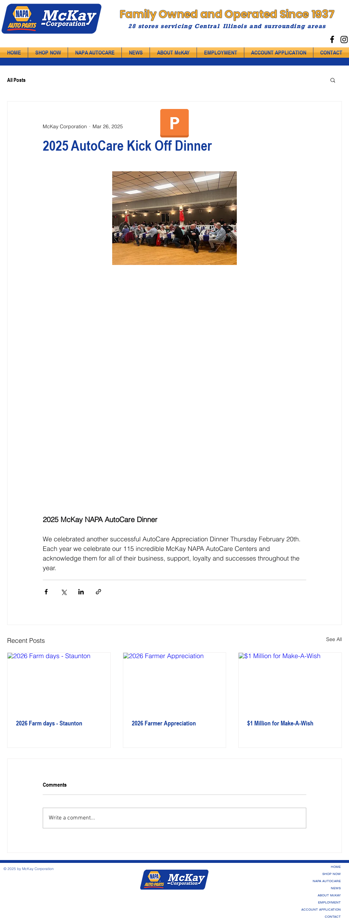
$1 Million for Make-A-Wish (280, 723)
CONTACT (333, 917)
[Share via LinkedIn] (81, 591)
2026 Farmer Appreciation (164, 723)
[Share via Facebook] (46, 591)
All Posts (16, 80)
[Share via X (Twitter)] (63, 591)
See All (334, 639)
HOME (336, 867)
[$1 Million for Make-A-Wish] (290, 681)
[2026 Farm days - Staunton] (58, 681)
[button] (332, 80)
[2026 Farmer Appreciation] (174, 681)
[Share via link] (98, 591)
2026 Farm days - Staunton (49, 723)
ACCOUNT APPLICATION (321, 909)
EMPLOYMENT (329, 902)
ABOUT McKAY (329, 895)
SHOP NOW (331, 874)
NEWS (336, 888)
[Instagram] (344, 39)
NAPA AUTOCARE (327, 881)
